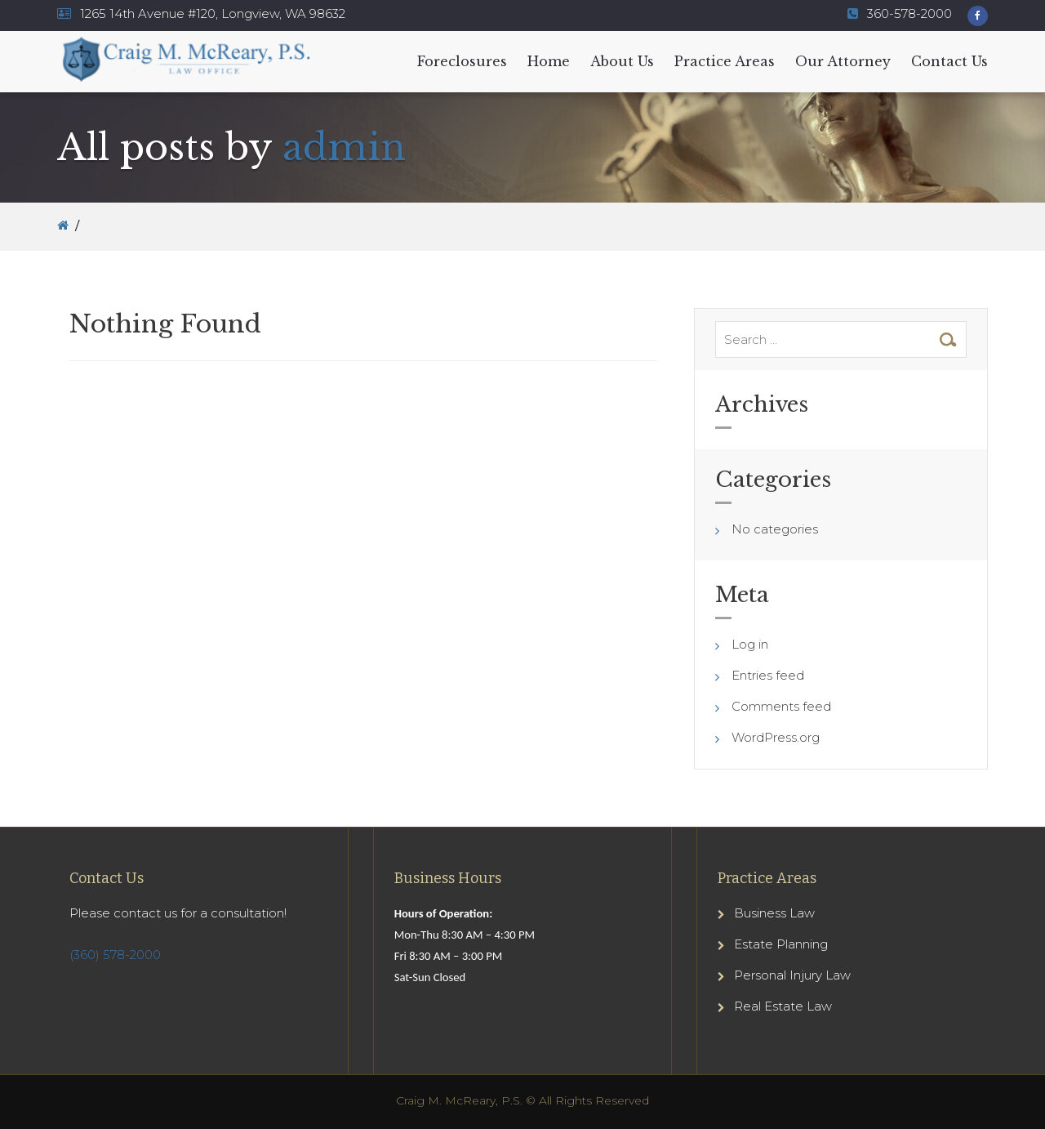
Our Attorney (843, 61)
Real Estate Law (783, 1006)
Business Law (774, 913)
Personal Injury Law (792, 975)
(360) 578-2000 (115, 954)
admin (344, 147)
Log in (750, 644)
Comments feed (781, 706)
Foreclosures (462, 61)
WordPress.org (776, 737)
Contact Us (949, 61)
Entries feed (768, 675)
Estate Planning (781, 944)
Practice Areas (724, 61)
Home (548, 61)
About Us (622, 61)
